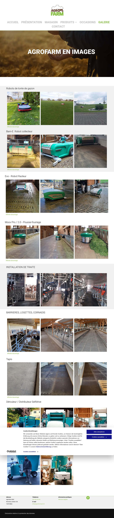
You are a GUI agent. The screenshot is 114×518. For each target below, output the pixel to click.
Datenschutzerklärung (43, 509)
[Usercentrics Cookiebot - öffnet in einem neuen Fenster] (11, 514)
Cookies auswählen (29, 514)
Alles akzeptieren (99, 494)
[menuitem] (11, 22)
